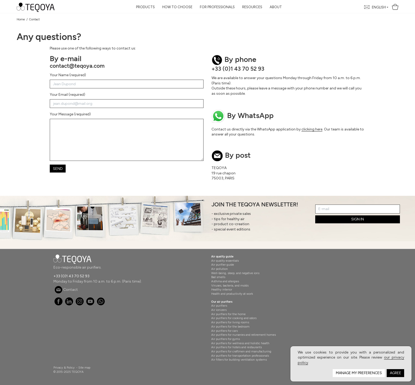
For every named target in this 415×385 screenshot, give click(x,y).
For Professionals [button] (217, 7)
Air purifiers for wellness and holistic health (240, 343)
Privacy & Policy (64, 367)
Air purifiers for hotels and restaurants (236, 347)
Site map (84, 367)
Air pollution (219, 269)
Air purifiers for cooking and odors (233, 318)
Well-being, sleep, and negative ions (235, 273)
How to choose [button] (177, 7)
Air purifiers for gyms (225, 339)
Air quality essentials (225, 260)
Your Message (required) (70, 114)
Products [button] (145, 7)
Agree (395, 373)
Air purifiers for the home (228, 314)
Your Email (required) (67, 94)
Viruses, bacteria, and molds (230, 285)
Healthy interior (221, 289)
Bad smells (218, 277)
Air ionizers (219, 310)
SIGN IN (357, 219)
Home (21, 19)
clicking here (311, 129)
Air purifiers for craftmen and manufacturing (241, 351)
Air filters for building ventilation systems (239, 359)
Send (58, 168)
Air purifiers (219, 305)
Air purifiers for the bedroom (230, 326)
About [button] (276, 7)
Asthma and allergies (225, 281)
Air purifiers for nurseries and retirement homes (243, 335)
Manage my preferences (359, 373)
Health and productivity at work (232, 294)
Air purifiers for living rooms (230, 322)
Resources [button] (252, 7)
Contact (66, 289)
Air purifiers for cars (224, 331)
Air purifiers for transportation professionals (240, 355)
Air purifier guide (222, 264)
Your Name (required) (68, 75)
